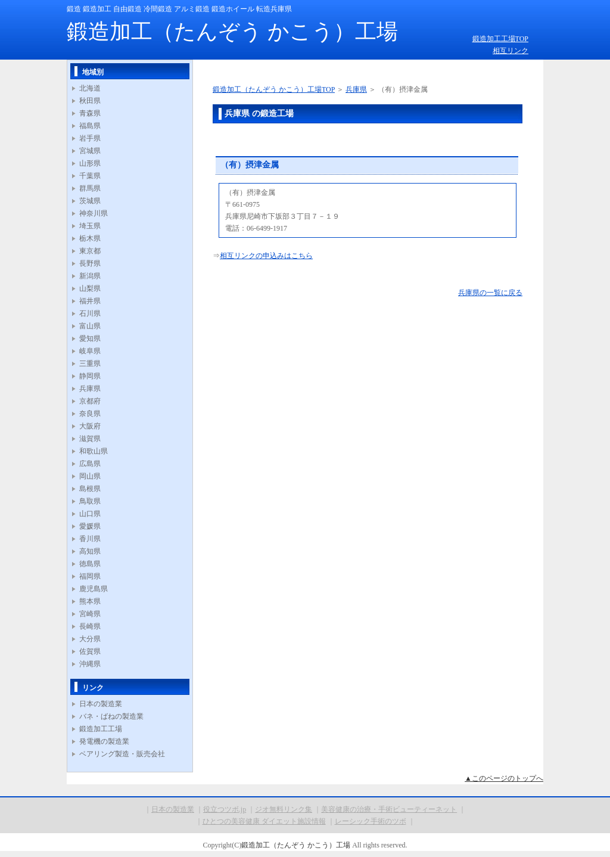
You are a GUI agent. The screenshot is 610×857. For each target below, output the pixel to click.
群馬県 (90, 188)
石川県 (90, 313)
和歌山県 (93, 451)
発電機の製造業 (104, 741)
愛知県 (90, 338)
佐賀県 (90, 651)
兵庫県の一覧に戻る (490, 292)
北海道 (90, 88)
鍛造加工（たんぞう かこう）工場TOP (274, 89)
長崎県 (90, 626)
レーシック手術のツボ (370, 821)
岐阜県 (90, 351)
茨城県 (90, 201)
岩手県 (90, 138)
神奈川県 (93, 213)
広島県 (90, 463)
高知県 (90, 551)
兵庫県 (90, 388)
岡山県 (90, 476)
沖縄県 (90, 664)
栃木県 (90, 238)
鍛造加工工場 (100, 729)
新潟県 (90, 276)
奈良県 (90, 413)
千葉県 (90, 176)
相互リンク (510, 50)
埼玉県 (90, 226)
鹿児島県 (93, 589)
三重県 (90, 363)
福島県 (90, 126)
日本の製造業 (100, 704)
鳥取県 (90, 501)
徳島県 (90, 564)
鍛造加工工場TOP (500, 39)
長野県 (90, 263)
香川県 (90, 539)
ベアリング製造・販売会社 (122, 754)
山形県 (90, 163)
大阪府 (90, 426)
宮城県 (90, 151)
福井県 (90, 301)
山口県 (90, 514)
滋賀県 (90, 438)
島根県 (90, 489)
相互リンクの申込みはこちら (266, 255)
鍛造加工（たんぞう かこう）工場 (232, 32)
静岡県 (90, 376)
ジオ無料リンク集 (283, 809)
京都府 (90, 401)
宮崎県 (90, 614)
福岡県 (90, 576)
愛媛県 (90, 526)
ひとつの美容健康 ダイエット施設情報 (264, 821)
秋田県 (90, 101)
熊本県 (90, 601)
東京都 (90, 251)
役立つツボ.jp (224, 809)
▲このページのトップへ (504, 778)
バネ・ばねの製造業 (111, 716)
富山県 (90, 326)
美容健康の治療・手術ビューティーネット (389, 809)
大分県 (90, 639)
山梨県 (90, 288)
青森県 (90, 113)
